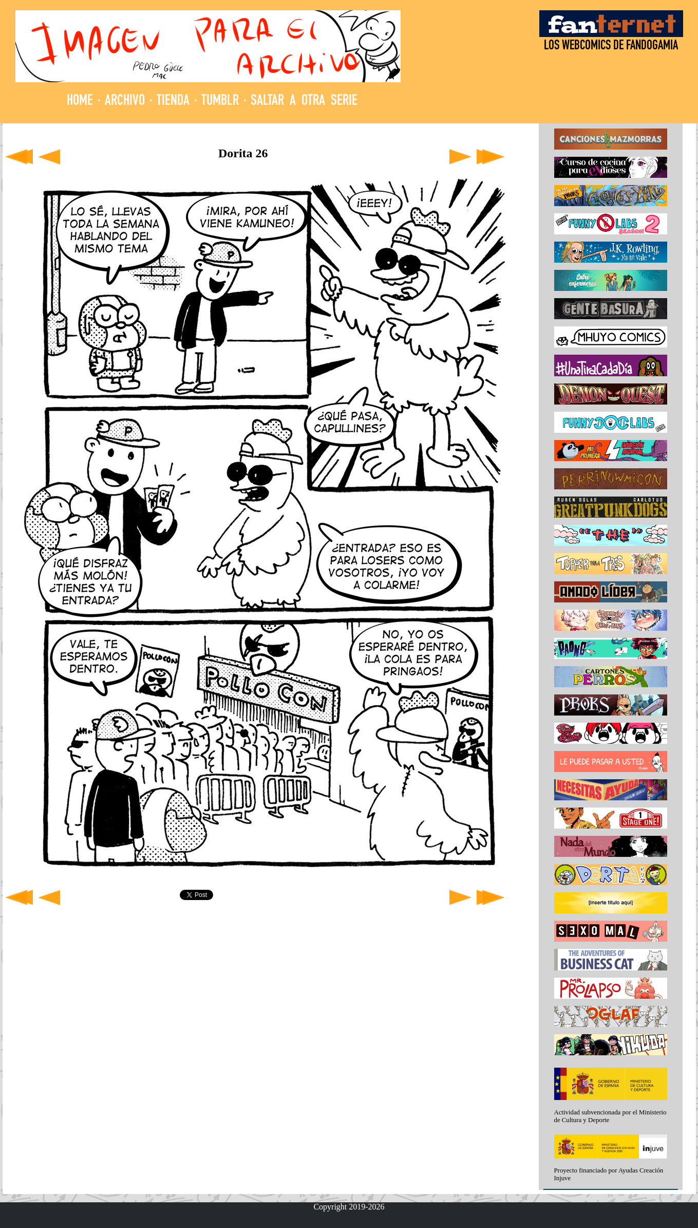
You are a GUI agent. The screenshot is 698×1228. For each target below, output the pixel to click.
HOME (80, 101)
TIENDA (173, 101)
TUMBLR (220, 101)
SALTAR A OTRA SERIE (304, 101)
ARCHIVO (125, 101)
